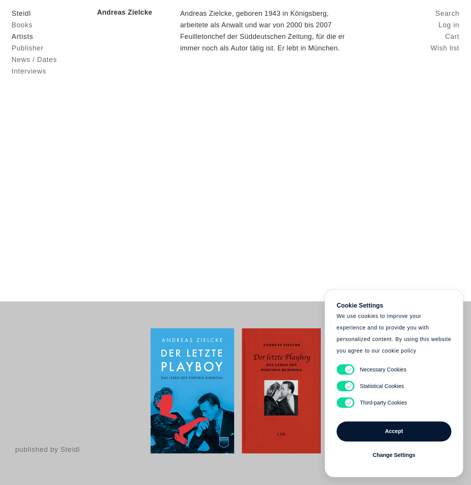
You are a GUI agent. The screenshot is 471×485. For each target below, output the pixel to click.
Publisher (28, 48)
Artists (22, 36)
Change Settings (394, 455)
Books (22, 25)
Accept (394, 431)
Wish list (445, 48)
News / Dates (34, 60)
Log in (449, 25)
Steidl (21, 13)
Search (447, 13)
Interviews (29, 71)
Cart (452, 36)
